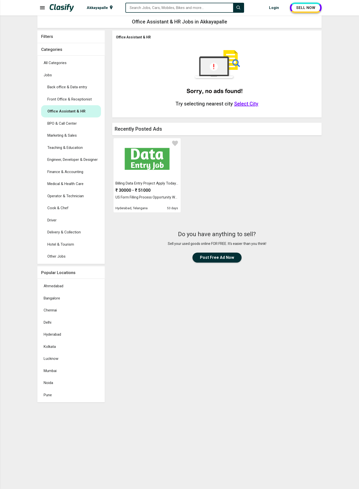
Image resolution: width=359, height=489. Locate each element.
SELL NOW (305, 7)
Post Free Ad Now (217, 257)
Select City (246, 104)
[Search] (238, 7)
